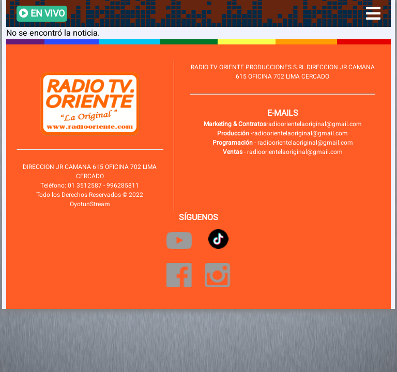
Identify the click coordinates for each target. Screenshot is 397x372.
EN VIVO (42, 14)
